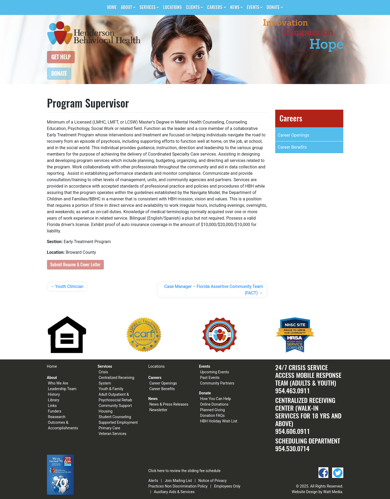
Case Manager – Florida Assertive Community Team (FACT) (213, 289)
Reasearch (57, 417)
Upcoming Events (214, 372)
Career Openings (293, 135)
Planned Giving (212, 410)
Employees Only (227, 486)
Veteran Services (113, 433)
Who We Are (58, 383)
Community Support (115, 405)
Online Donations (214, 404)
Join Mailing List (178, 480)
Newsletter (158, 410)
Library (53, 400)
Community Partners (217, 383)
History (54, 394)
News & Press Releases (168, 404)
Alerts (153, 480)
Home (112, 7)
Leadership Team (62, 389)
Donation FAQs (212, 415)
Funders (54, 411)
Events (253, 7)
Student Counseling (115, 417)
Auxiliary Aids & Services (174, 492)
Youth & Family (111, 389)
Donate (273, 7)
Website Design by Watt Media (317, 492)
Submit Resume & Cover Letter (75, 264)
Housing (106, 411)
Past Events (210, 377)
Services (148, 7)
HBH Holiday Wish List (218, 421)
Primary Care (109, 428)
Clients (193, 7)
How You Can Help (215, 399)
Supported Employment (118, 422)
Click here (156, 471)
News (234, 7)
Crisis (103, 372)
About (126, 7)
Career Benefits (292, 147)
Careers (214, 7)
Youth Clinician (69, 286)
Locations (172, 7)
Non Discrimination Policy (186, 486)
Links (52, 405)
